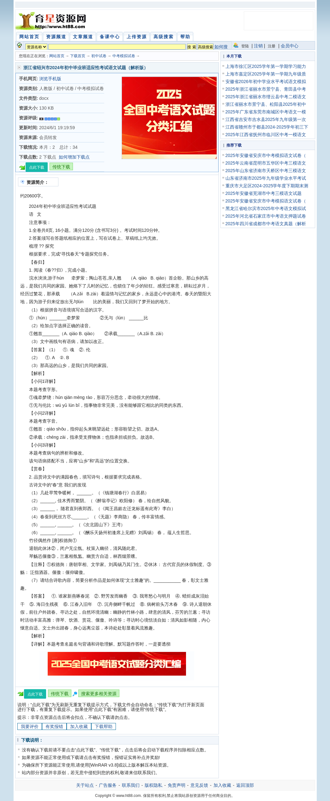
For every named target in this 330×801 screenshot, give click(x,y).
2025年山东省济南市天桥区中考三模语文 (265, 170)
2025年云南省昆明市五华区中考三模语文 (265, 163)
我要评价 (30, 726)
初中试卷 (98, 56)
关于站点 (85, 785)
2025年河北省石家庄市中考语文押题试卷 (265, 216)
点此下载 (36, 167)
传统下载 (61, 166)
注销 (258, 45)
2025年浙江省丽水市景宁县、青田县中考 (265, 89)
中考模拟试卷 (123, 56)
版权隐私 (153, 785)
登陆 (245, 46)
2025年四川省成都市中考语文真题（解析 (265, 223)
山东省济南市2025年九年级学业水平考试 (265, 178)
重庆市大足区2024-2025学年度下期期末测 (267, 185)
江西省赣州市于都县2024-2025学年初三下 (267, 126)
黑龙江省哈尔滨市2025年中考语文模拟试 (265, 208)
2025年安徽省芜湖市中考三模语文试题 (263, 193)
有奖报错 (54, 726)
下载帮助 (103, 726)
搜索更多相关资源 (99, 693)
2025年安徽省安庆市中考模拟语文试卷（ (265, 155)
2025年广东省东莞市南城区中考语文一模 (265, 111)
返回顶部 (245, 785)
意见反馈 (199, 785)
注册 (271, 46)
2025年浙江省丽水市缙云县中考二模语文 (265, 96)
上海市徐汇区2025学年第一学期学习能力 (265, 66)
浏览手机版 (50, 78)
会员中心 (289, 45)
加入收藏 (79, 726)
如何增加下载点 (74, 157)
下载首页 (77, 56)
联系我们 (131, 785)
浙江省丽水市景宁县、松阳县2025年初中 (265, 104)
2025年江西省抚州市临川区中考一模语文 (265, 134)
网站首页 (56, 56)
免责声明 (176, 785)
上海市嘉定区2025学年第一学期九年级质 (265, 73)
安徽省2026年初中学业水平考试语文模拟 (265, 81)
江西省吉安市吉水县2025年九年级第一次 (265, 119)
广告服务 (108, 785)
